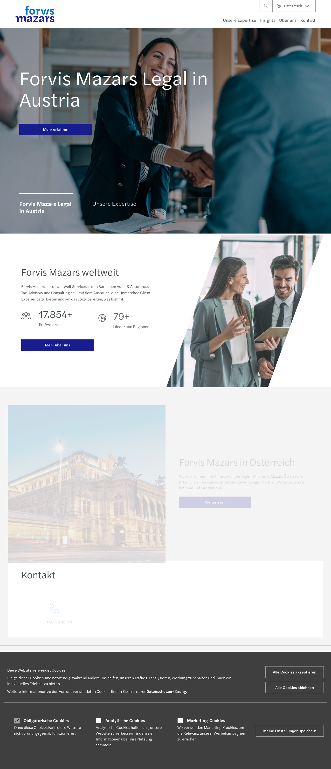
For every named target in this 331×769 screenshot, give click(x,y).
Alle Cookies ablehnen (294, 687)
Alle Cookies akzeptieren (294, 672)
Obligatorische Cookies (46, 720)
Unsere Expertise (239, 20)
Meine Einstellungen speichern (289, 730)
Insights (267, 20)
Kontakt (308, 20)
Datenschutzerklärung (166, 691)
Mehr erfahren (55, 129)
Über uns (288, 20)
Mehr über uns (57, 346)
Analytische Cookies (125, 720)
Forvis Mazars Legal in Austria (113, 88)
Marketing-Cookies (206, 720)
